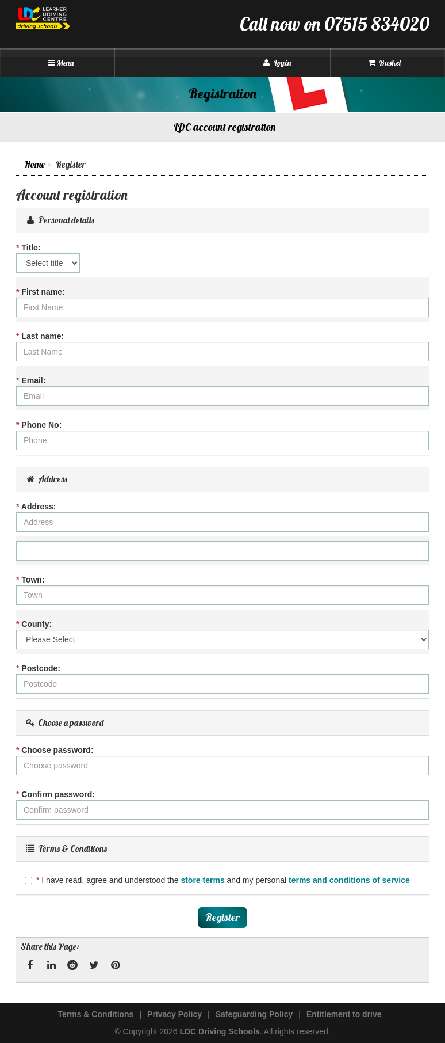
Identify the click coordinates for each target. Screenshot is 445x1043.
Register (222, 917)
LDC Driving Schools (219, 1031)
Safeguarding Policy (254, 1014)
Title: (28, 247)
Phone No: (39, 424)
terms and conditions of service (349, 880)
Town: (30, 579)
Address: (36, 506)
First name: (40, 291)
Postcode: (38, 668)
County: (34, 624)
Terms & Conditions (95, 1014)
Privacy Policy (174, 1014)
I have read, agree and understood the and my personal (217, 880)
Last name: (40, 336)
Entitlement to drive (344, 1014)
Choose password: (55, 750)
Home (34, 164)
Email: (30, 380)
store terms (202, 880)
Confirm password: (55, 794)
